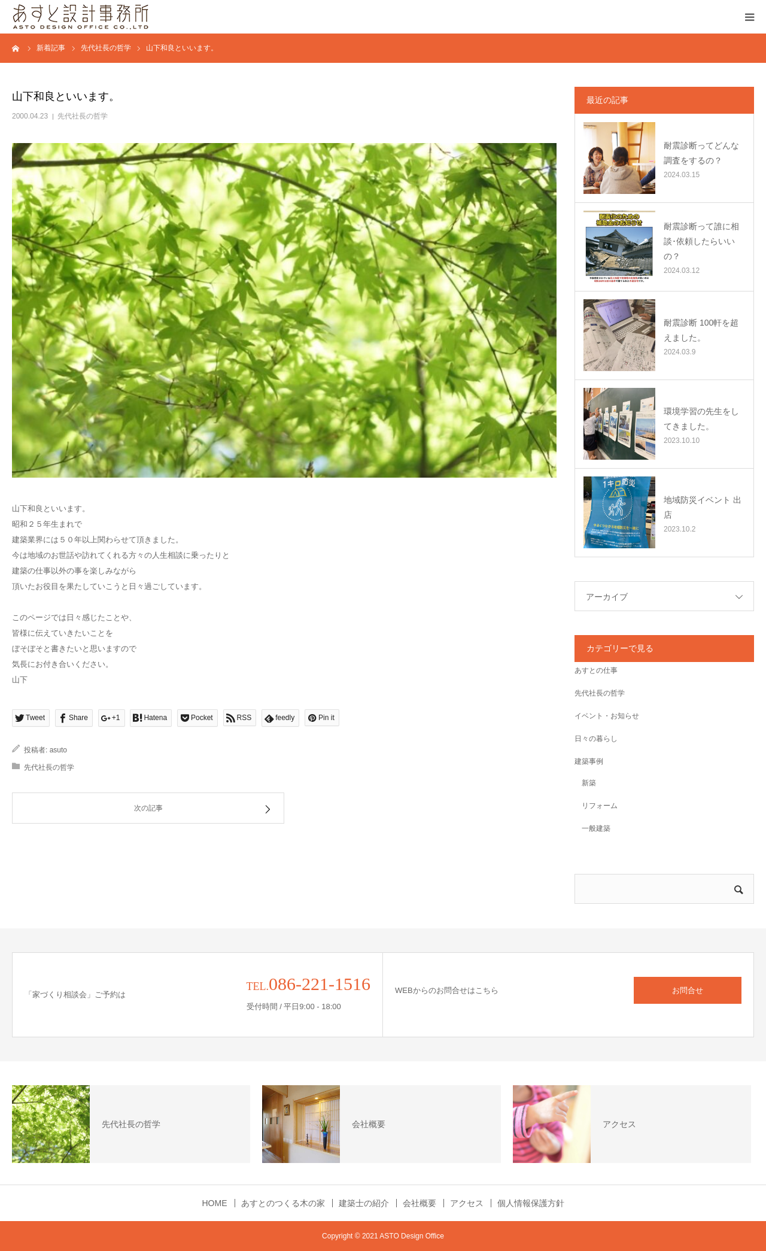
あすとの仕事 (596, 670)
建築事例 (588, 761)
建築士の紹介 (364, 1203)
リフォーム (596, 805)
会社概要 (419, 1203)
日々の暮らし (596, 738)
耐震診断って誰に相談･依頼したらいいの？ (701, 241)
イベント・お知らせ (606, 716)
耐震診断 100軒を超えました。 (701, 330)
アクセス (467, 1203)
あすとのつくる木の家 (283, 1203)
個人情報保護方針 (530, 1203)
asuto (58, 750)
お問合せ (687, 990)
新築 (585, 783)
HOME (214, 1203)
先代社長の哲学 (82, 116)
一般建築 (592, 828)
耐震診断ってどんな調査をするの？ (701, 153)
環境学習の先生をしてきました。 (701, 418)
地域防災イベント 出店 (702, 507)
